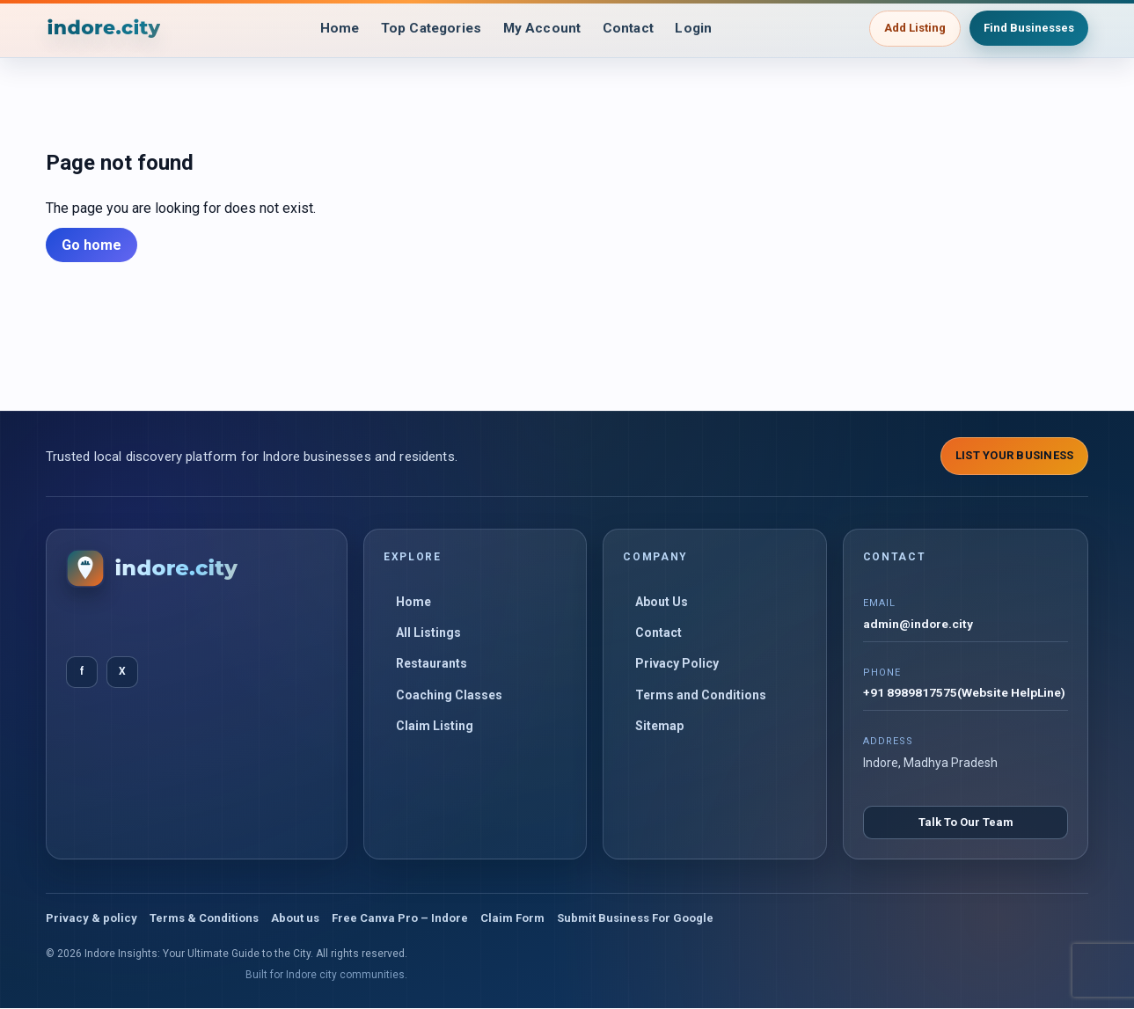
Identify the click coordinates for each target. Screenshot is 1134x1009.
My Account (544, 28)
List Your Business (1014, 455)
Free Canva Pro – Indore (400, 918)
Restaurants (431, 663)
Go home (91, 245)
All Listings (428, 632)
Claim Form (512, 918)
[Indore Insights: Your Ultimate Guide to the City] (105, 28)
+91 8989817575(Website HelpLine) (964, 694)
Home (331, 28)
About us (295, 918)
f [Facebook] (82, 671)
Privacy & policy (91, 918)
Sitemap (659, 726)
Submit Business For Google (635, 918)
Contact (634, 28)
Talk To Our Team (965, 823)
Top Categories (428, 28)
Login (702, 28)
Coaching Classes (449, 695)
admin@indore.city (919, 625)
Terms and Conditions (700, 695)
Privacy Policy (677, 663)
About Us (661, 602)
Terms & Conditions (204, 918)
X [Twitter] (122, 671)
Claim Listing (434, 726)
